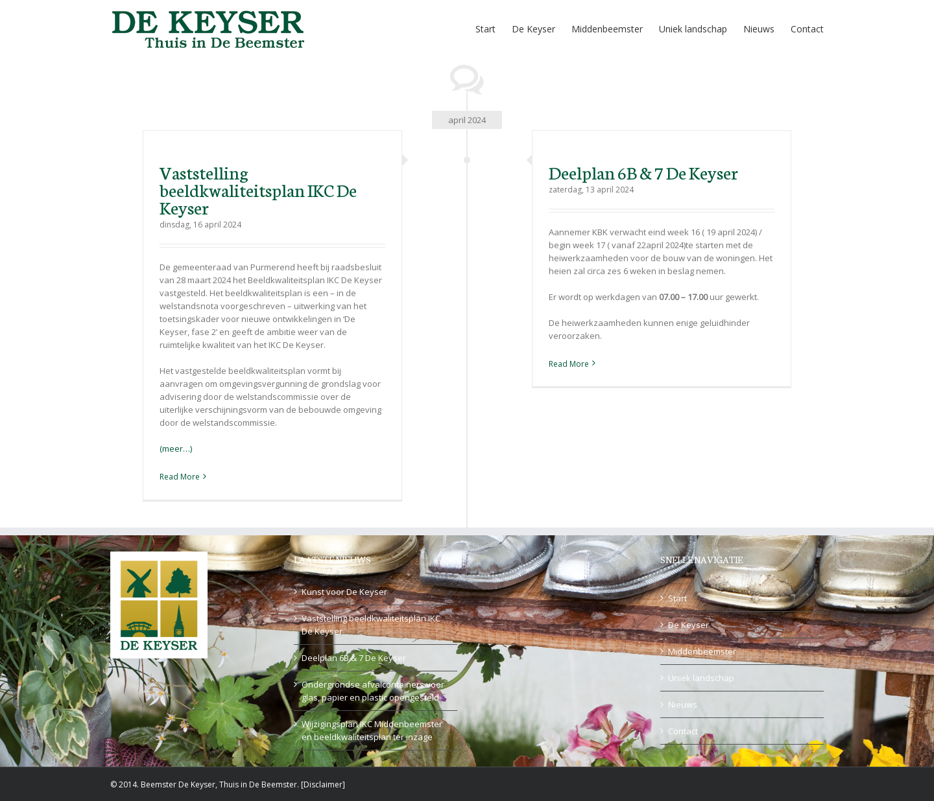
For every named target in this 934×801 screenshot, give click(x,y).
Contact (683, 731)
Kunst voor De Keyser (344, 592)
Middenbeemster (702, 651)
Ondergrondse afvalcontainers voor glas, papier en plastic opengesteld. (373, 691)
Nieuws (682, 704)
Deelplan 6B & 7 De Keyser (643, 171)
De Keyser (688, 625)
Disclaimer (323, 784)
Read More (180, 476)
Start (677, 598)
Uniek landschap (701, 678)
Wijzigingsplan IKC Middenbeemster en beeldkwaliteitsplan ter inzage (372, 730)
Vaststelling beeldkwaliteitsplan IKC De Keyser (258, 189)
